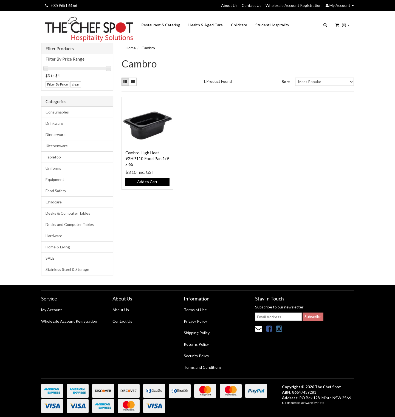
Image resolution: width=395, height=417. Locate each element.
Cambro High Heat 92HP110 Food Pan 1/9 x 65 (147, 158)
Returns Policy (196, 344)
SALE (50, 258)
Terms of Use (195, 309)
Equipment (55, 179)
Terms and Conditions (203, 367)
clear (75, 84)
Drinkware (54, 123)
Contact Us (251, 5)
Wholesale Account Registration (293, 5)
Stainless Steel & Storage (67, 269)
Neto (320, 402)
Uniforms (53, 168)
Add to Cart (147, 181)
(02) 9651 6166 (61, 5)
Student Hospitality (272, 24)
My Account (51, 309)
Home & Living (58, 247)
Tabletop (53, 157)
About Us (229, 5)
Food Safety (56, 190)
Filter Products (60, 48)
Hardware (54, 235)
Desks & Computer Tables (68, 213)
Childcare (239, 24)
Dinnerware (56, 134)
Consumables (57, 112)
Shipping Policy (197, 332)
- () (342, 24)
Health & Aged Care (205, 24)
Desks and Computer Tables (70, 224)
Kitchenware (57, 145)
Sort (286, 81)
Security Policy (196, 355)
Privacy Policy (195, 321)
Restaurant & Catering (160, 24)
